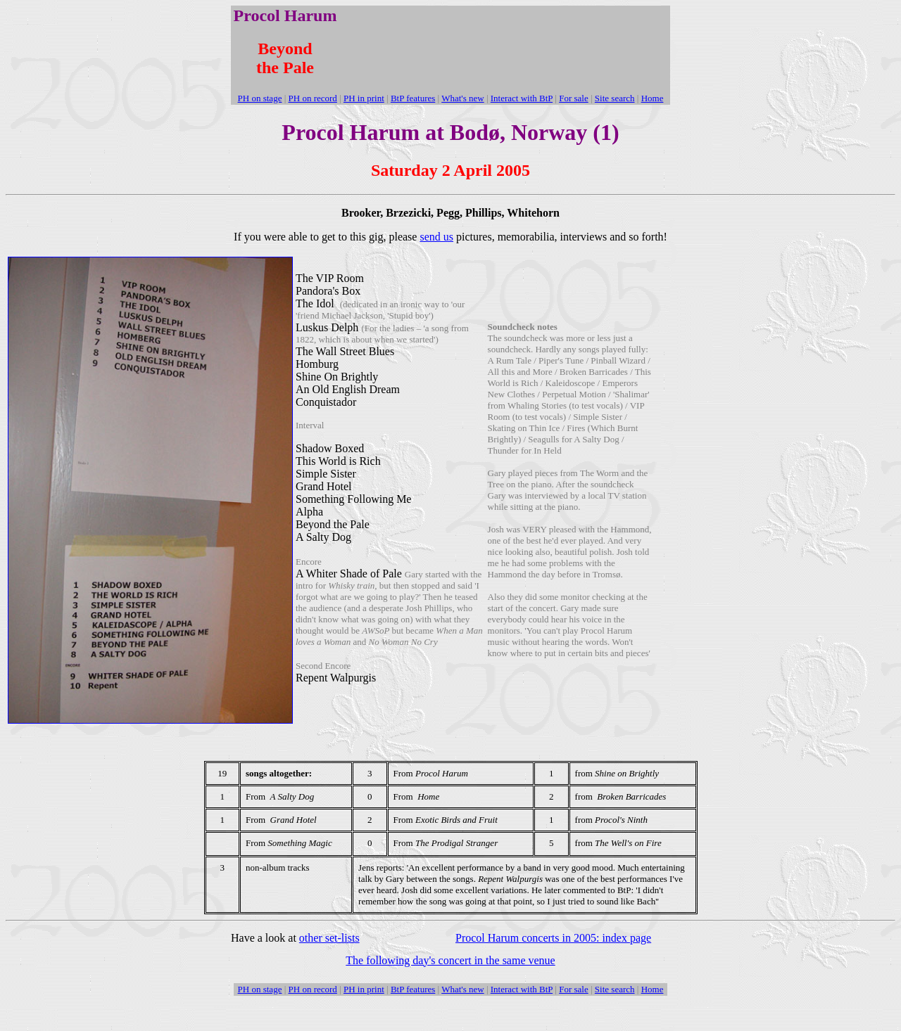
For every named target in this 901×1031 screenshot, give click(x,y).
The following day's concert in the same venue (450, 960)
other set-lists (329, 938)
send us (436, 237)
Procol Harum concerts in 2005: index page (553, 938)
